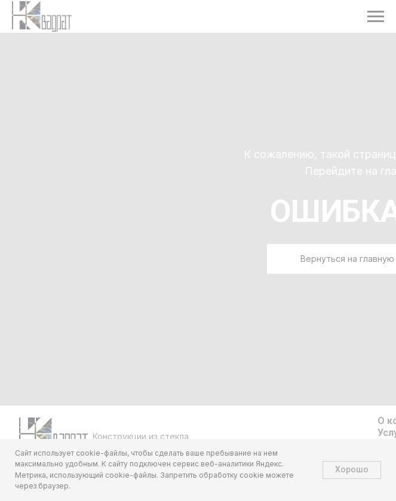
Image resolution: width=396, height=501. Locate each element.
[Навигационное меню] (375, 17)
